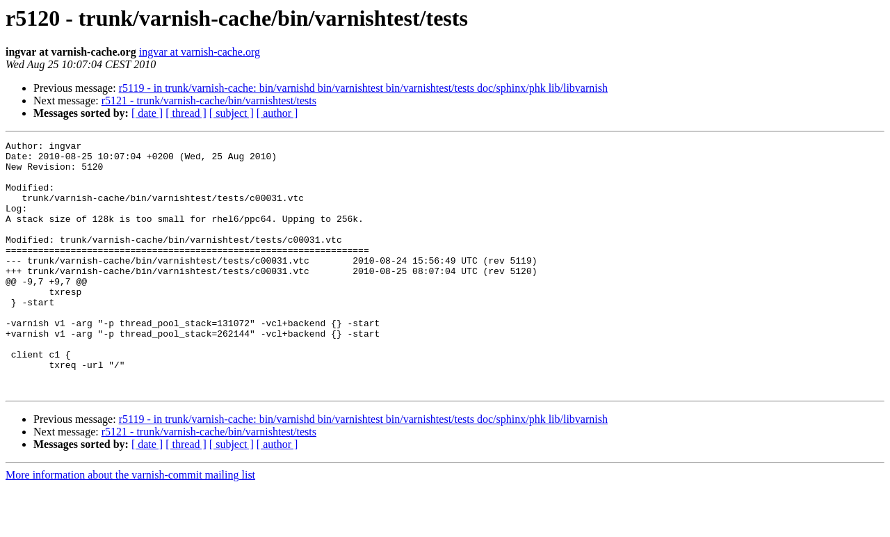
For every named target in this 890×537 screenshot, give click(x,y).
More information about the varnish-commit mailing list (130, 525)
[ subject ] (231, 113)
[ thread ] (186, 113)
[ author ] (277, 113)
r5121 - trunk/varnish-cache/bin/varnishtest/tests (209, 100)
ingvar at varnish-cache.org (199, 52)
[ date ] (147, 113)
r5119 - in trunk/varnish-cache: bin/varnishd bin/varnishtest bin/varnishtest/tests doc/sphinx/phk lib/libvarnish (363, 88)
